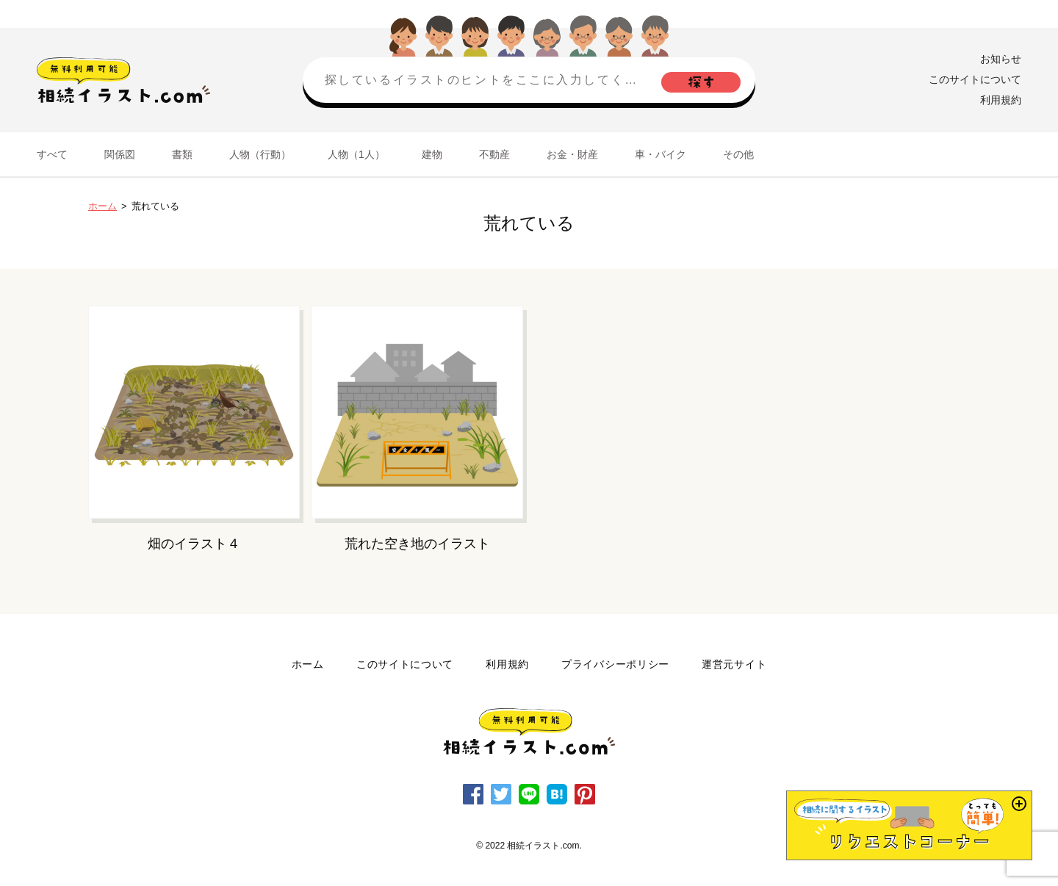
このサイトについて (975, 79)
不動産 (494, 154)
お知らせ (1000, 59)
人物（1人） (356, 154)
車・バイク (660, 154)
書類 (182, 154)
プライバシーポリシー (615, 664)
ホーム (102, 206)
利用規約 (1000, 100)
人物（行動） (260, 154)
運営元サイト (734, 664)
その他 (738, 154)
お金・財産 (572, 154)
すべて (52, 154)
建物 (432, 154)
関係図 (119, 154)
